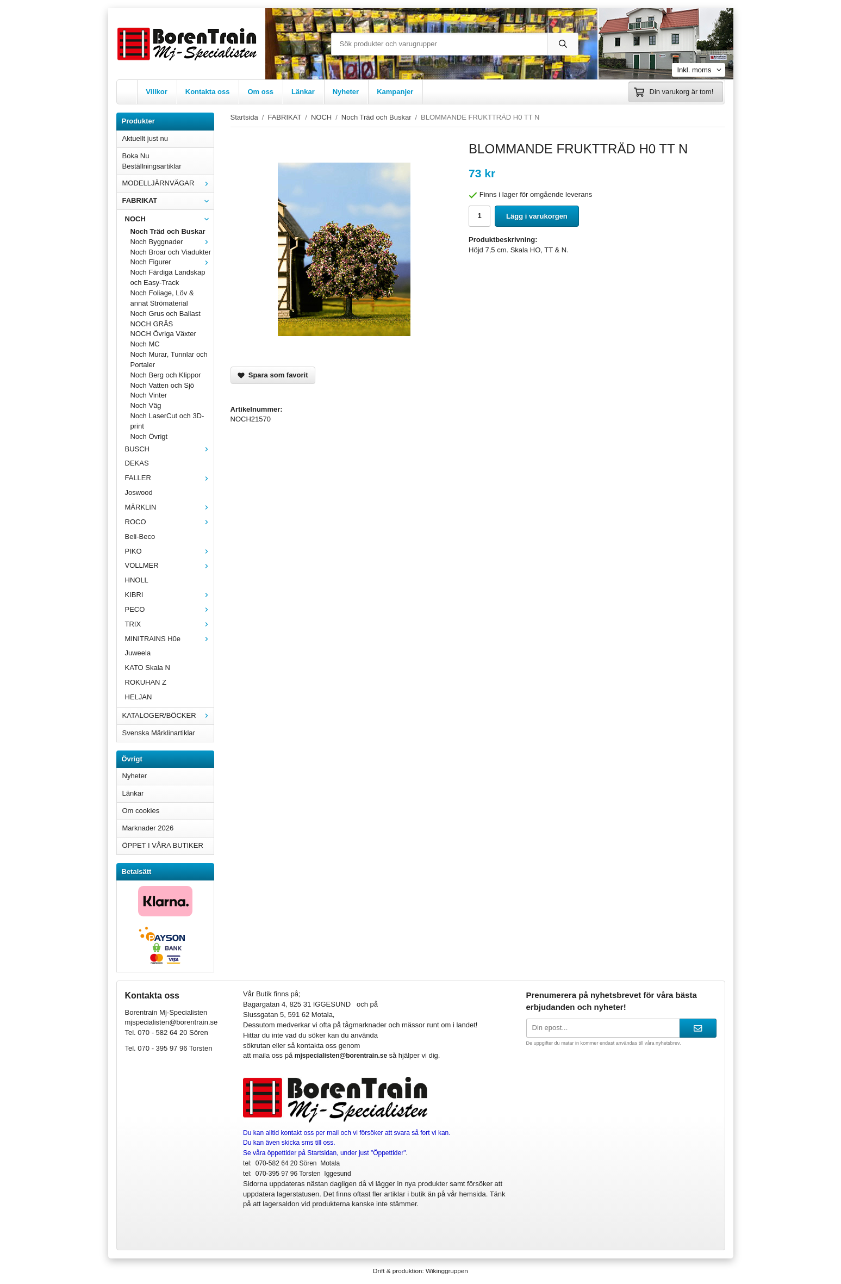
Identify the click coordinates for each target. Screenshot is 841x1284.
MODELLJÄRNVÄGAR (168, 183)
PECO (169, 609)
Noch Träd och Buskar (167, 231)
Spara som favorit (273, 375)
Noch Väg (145, 405)
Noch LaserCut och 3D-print (167, 421)
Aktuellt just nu (145, 138)
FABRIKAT (168, 200)
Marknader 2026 (148, 828)
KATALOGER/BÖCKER (168, 715)
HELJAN (138, 697)
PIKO (169, 551)
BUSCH (169, 449)
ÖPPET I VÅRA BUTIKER (162, 845)
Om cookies (141, 811)
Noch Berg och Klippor (165, 375)
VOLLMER (169, 565)
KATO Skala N (147, 667)
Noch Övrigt (149, 436)
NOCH (169, 219)
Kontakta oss (207, 92)
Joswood (139, 492)
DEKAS (137, 463)
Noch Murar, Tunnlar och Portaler (169, 359)
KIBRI (169, 595)
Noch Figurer (172, 262)
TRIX (169, 624)
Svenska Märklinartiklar (158, 733)
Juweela (138, 653)
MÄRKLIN (169, 507)
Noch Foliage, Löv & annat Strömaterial (162, 298)
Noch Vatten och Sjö (162, 385)
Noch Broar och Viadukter (170, 252)
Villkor (156, 92)
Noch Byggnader (172, 242)
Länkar (303, 92)
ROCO (169, 522)
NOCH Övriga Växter (163, 334)
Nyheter (346, 92)
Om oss (260, 92)
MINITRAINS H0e (169, 639)
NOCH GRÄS (151, 324)
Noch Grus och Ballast (165, 313)
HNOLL (136, 580)
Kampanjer (395, 92)
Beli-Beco (140, 536)
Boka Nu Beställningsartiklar (152, 161)
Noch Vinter (148, 395)
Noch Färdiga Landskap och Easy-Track (167, 277)
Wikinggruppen (447, 1270)
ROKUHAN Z (146, 682)
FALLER (169, 478)
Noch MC (145, 344)
